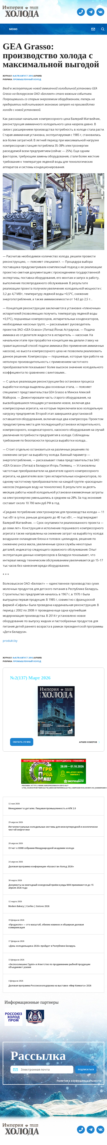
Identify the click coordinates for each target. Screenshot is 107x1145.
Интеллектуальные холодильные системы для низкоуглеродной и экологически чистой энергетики (53, 828)
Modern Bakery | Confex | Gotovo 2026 (28, 906)
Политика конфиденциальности (79, 1080)
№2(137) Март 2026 (30, 677)
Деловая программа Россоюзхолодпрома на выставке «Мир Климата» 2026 (49, 985)
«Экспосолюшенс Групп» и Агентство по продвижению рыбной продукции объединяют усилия (49, 966)
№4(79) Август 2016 (23, 75)
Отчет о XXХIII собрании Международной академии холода (41, 848)
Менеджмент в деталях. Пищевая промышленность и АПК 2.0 (42, 808)
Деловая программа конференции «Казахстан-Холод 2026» (41, 866)
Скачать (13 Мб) (22, 742)
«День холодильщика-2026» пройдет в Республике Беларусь (42, 945)
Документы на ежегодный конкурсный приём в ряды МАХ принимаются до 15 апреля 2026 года (51, 886)
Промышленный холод (27, 79)
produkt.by (10, 641)
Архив (88, 742)
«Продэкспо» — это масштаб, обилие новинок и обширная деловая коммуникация (46, 926)
